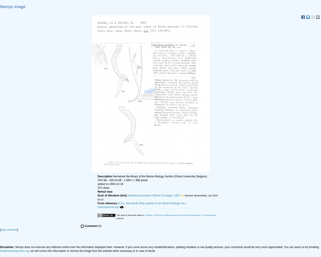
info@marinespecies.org (14, 251)
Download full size (111, 207)
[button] (182, 195)
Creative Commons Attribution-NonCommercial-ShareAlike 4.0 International (180, 215)
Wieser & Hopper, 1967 (154, 195)
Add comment (9, 229)
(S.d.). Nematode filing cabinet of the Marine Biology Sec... (153, 203)
